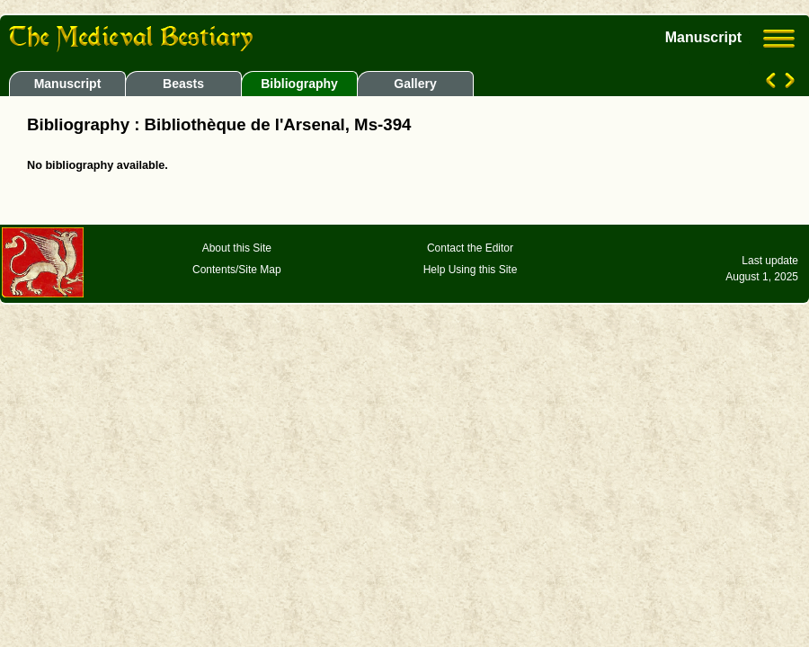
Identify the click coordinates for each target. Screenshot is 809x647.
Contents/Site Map (236, 269)
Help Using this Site (470, 269)
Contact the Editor (470, 248)
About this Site (236, 248)
